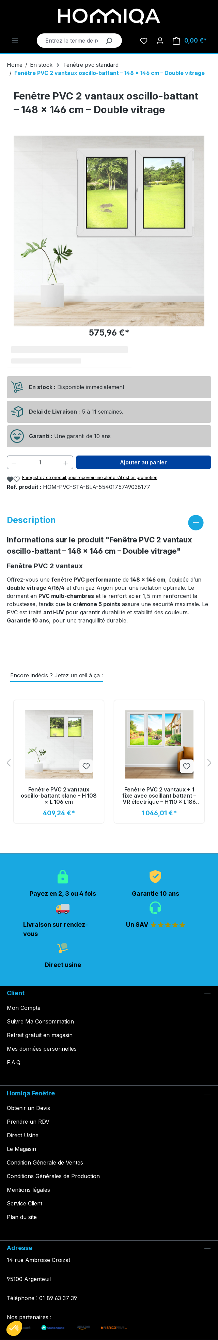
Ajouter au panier (143, 462)
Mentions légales (28, 1189)
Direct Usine (22, 1135)
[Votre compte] (160, 40)
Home (14, 64)
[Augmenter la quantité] (66, 462)
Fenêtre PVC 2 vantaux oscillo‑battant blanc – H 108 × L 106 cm (59, 795)
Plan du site (22, 1217)
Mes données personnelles (42, 1048)
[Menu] (15, 40)
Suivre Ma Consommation (40, 1021)
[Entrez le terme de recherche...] (71, 40)
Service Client (24, 1203)
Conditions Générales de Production (53, 1176)
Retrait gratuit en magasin (40, 1035)
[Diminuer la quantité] (14, 462)
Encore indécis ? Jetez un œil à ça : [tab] (56, 675)
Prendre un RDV (28, 1121)
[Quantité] (40, 462)
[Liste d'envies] (144, 40)
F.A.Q (13, 1062)
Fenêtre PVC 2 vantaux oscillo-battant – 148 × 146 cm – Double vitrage (109, 73)
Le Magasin (21, 1148)
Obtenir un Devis (28, 1108)
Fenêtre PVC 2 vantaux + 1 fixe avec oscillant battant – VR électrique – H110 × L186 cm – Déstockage (159, 795)
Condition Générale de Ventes (45, 1162)
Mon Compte (24, 1007)
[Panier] (189, 40)
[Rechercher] (108, 40)
